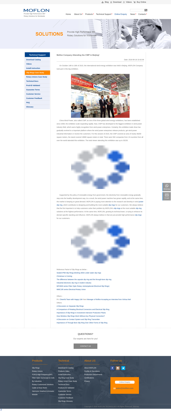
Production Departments (93, 374)
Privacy (87, 381)
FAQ (28, 102)
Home (68, 14)
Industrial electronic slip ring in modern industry (74, 283)
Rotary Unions (37, 371)
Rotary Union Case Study (67, 381)
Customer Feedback (34, 98)
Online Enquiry (120, 14)
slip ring (138, 208)
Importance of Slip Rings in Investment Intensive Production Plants (81, 313)
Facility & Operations (92, 371)
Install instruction (33, 68)
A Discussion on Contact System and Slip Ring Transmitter (78, 319)
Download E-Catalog (65, 368)
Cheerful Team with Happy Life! (71, 299)
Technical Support (103, 14)
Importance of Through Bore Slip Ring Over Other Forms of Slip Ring (82, 323)
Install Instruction (64, 374)
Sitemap (136, 406)
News (132, 14)
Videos (127, 2)
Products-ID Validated (66, 388)
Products (89, 14)
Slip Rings (36, 368)
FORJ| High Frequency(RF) (42, 374)
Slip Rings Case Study (35, 73)
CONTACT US (85, 346)
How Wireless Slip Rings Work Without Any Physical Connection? (81, 316)
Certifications (89, 378)
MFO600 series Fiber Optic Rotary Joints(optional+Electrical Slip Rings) (83, 286)
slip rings (112, 205)
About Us (78, 14)
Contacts (142, 14)
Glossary (29, 107)
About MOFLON (90, 368)
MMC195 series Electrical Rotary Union (71, 289)
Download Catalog (33, 60)
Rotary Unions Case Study (36, 77)
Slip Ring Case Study (66, 378)
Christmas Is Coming (64, 276)
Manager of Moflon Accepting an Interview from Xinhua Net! (109, 299)
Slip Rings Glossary (65, 401)
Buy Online (139, 2)
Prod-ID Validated (33, 85)
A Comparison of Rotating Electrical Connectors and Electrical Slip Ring (83, 309)
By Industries (37, 381)
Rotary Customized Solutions (43, 384)
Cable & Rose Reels (39, 388)
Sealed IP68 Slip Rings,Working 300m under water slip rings (79, 273)
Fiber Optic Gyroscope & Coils (43, 378)
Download (115, 2)
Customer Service (33, 94)
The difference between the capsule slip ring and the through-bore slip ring (84, 279)
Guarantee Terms (33, 90)
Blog (105, 2)
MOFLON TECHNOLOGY (107, 406)
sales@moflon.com (124, 388)
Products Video (63, 371)
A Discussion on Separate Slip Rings (70, 306)
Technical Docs (32, 81)
